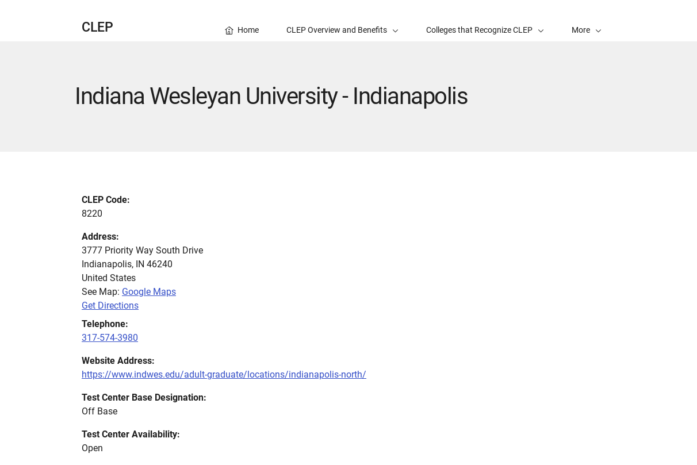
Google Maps (149, 291)
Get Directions (110, 305)
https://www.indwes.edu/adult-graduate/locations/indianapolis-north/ (224, 374)
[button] (586, 20)
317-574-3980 (110, 337)
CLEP (97, 27)
